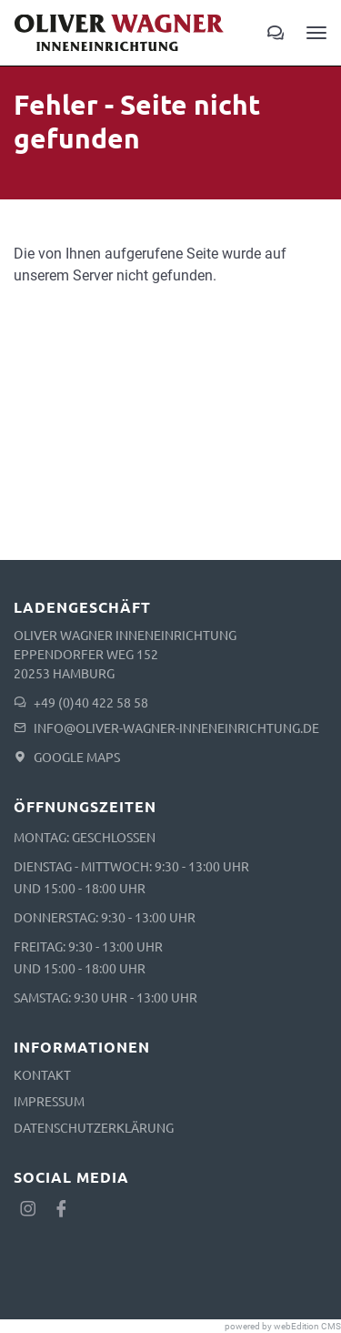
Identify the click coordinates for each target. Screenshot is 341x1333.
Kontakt (42, 1074)
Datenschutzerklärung (94, 1127)
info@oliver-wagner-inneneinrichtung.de (176, 727)
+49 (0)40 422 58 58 (91, 702)
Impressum (49, 1101)
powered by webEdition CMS (283, 1326)
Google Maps (77, 756)
